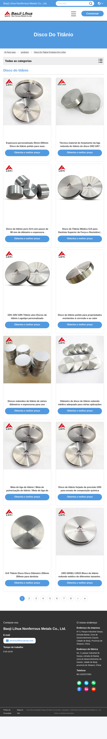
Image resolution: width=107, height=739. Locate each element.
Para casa (9, 52)
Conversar (92, 13)
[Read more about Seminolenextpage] (77, 620)
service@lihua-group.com (19, 663)
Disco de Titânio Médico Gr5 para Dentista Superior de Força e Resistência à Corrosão (79, 239)
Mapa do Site (20, 734)
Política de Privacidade (7, 734)
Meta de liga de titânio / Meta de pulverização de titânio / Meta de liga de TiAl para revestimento (27, 508)
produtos (25, 52)
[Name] (90, 3)
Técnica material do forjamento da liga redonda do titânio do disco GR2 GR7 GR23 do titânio (79, 149)
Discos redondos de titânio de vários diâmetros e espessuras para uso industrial (27, 418)
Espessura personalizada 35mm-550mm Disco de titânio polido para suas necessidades (27, 149)
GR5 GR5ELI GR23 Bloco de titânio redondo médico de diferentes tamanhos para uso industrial (79, 598)
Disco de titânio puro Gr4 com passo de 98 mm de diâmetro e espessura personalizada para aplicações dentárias (27, 239)
